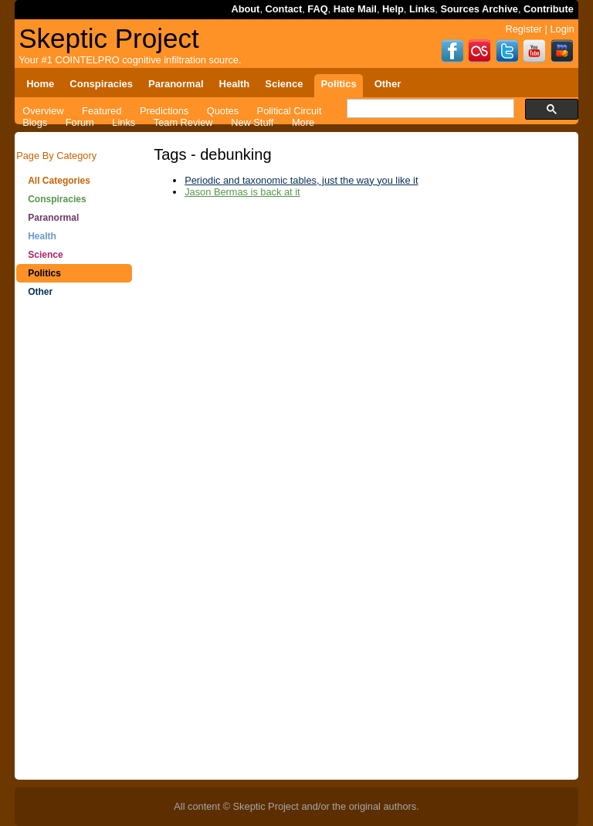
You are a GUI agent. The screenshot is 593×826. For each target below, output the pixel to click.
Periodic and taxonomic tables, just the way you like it (301, 180)
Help (393, 9)
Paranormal (53, 217)
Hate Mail (355, 9)
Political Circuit (289, 111)
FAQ (317, 9)
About (245, 9)
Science (45, 254)
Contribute (549, 9)
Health (42, 236)
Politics (44, 273)
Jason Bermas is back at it (242, 192)
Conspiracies (57, 199)
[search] (428, 108)
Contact (284, 9)
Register (523, 29)
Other (40, 291)
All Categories (59, 180)
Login (562, 29)
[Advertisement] (74, 548)
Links (422, 9)
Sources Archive (479, 9)
